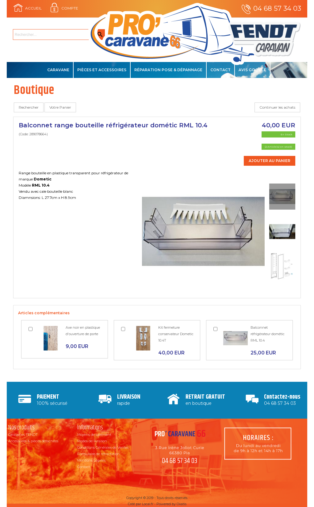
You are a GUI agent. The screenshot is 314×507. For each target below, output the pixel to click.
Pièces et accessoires (101, 70)
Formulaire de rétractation (98, 454)
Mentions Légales (91, 460)
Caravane (58, 70)
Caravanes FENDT (23, 434)
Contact (220, 70)
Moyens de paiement (94, 434)
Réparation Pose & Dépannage (168, 70)
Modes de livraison (92, 441)
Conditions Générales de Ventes (102, 447)
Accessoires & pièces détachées (33, 441)
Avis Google (252, 70)
